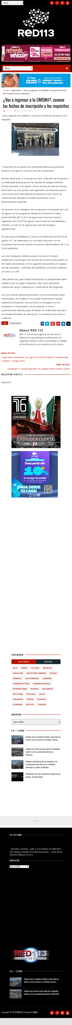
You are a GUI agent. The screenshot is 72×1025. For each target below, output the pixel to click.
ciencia (30, 706)
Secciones (23, 668)
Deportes (47, 675)
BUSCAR (48, 668)
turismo (42, 711)
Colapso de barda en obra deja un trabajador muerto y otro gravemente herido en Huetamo (43, 758)
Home (6, 90)
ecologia (41, 706)
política (30, 711)
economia (17, 711)
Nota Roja (18, 701)
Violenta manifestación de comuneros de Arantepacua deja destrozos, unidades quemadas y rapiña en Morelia (41, 771)
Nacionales (47, 696)
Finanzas (17, 685)
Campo (24, 675)
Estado (53, 680)
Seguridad (18, 706)
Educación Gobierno (36, 680)
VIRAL (35, 1019)
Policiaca (30, 701)
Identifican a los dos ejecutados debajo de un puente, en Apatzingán (43, 782)
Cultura (35, 675)
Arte (15, 675)
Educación (16, 90)
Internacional (20, 696)
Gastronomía (32, 685)
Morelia (35, 696)
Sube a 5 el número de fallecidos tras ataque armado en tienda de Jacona (35, 851)
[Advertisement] (36, 526)
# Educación (15, 330)
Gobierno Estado (21, 690)
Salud (42, 701)
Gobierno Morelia (41, 690)
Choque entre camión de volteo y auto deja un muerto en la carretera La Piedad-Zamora (43, 745)
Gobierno (47, 685)
